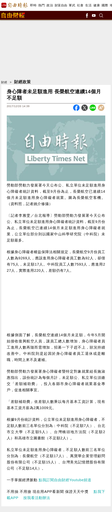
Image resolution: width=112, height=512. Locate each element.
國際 (105, 5)
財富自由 (61, 5)
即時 (33, 5)
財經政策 (22, 82)
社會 (80, 5)
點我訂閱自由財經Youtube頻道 (65, 480)
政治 (50, 5)
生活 (88, 5)
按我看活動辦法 (36, 498)
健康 (96, 5)
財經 (4, 82)
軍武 (72, 5)
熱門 (41, 5)
